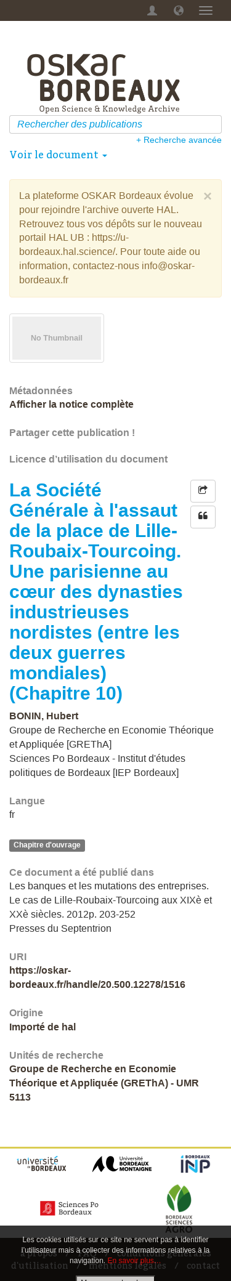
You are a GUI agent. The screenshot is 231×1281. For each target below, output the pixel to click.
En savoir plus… (134, 1260)
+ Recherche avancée (179, 140)
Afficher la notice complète (71, 404)
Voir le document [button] (58, 154)
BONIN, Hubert (43, 716)
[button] (179, 10)
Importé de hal (42, 1027)
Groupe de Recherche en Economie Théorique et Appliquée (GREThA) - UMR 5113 (104, 1083)
